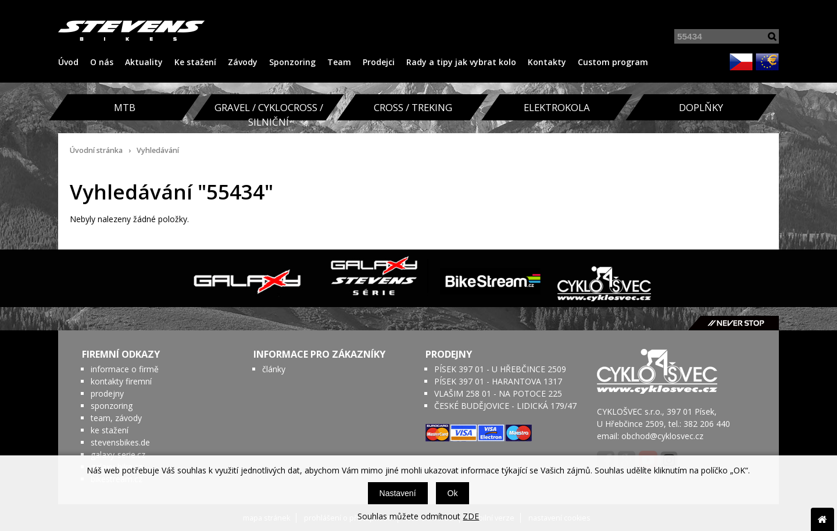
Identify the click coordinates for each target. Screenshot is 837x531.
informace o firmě (125, 369)
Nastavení (398, 493)
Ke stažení (195, 61)
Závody (242, 61)
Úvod (68, 61)
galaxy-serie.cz (118, 454)
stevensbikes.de (120, 442)
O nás (101, 61)
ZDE (471, 516)
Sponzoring (292, 61)
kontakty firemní (121, 381)
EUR (767, 61)
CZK (741, 61)
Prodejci (379, 61)
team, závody (116, 417)
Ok (453, 493)
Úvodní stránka (96, 150)
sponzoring (112, 405)
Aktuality (144, 61)
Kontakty (547, 61)
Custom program (613, 61)
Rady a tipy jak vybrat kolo (461, 61)
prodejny (107, 393)
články (273, 369)
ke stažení (109, 430)
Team (339, 61)
